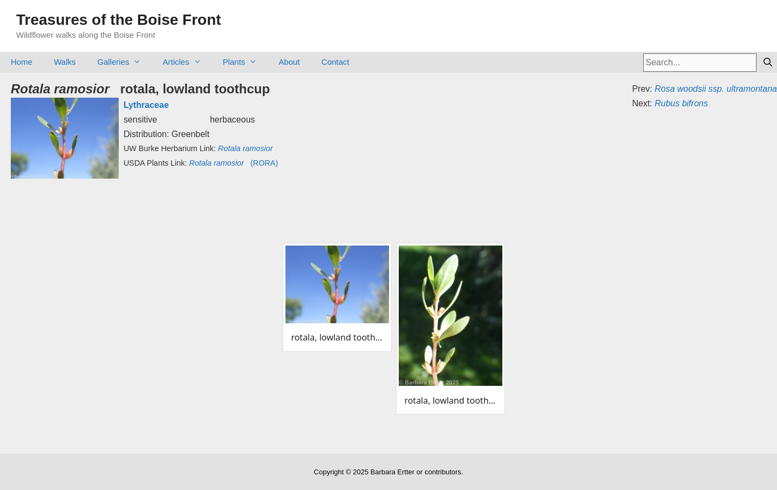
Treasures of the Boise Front (118, 19)
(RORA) (233, 163)
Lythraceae (146, 105)
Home (21, 61)
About (288, 61)
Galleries (124, 62)
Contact (336, 61)
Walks (65, 61)
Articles (187, 62)
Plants (245, 62)
